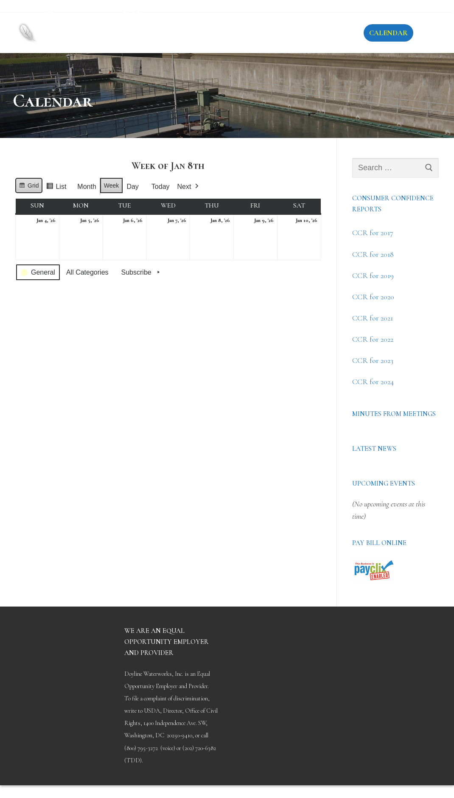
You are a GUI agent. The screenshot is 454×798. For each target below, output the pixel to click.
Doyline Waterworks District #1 (141, 25)
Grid (30, 187)
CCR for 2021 (372, 318)
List (58, 188)
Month (86, 186)
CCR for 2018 (373, 254)
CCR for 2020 (373, 296)
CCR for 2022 (372, 339)
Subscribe (141, 272)
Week (111, 185)
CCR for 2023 (372, 360)
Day (132, 186)
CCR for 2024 (373, 381)
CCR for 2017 (372, 232)
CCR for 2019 (373, 275)
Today (160, 186)
